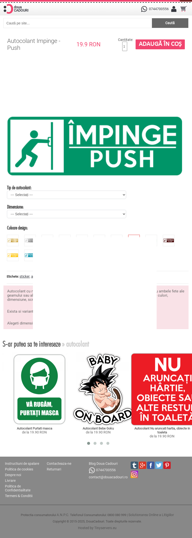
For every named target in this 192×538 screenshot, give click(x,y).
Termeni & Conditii (18, 496)
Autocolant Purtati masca (34, 428)
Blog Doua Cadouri (103, 464)
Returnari (54, 469)
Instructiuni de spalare (22, 464)
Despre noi (13, 475)
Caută (170, 23)
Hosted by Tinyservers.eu (97, 528)
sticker (25, 276)
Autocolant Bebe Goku (98, 428)
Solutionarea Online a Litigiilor (151, 515)
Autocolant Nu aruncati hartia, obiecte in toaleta (162, 430)
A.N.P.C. (63, 515)
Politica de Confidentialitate (17, 488)
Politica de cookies (19, 469)
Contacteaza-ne (59, 464)
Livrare (10, 481)
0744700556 (102, 470)
